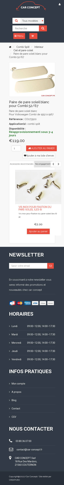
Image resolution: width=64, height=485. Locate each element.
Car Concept (31, 476)
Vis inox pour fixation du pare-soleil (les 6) (35, 208)
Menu (19, 36)
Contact (14, 408)
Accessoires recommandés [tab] (21, 164)
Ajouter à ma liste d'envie (39, 155)
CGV (12, 416)
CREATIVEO (14, 480)
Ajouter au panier (41, 148)
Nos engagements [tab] (43, 164)
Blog (12, 400)
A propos (15, 392)
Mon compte (17, 383)
